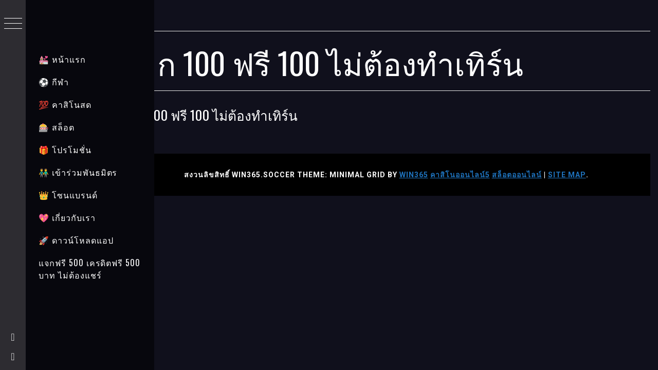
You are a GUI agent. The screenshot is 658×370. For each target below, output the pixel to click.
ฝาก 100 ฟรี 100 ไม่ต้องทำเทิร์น (250, 115)
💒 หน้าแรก (62, 59)
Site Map (587, 175)
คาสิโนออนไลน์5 (480, 175)
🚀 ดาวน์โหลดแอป (76, 240)
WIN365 (433, 175)
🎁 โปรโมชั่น (65, 149)
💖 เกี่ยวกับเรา (67, 217)
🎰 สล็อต (57, 127)
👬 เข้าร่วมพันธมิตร (78, 172)
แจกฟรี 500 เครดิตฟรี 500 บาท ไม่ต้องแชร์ (89, 268)
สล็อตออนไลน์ (537, 175)
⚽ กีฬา (54, 82)
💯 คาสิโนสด (65, 104)
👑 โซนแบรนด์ (68, 195)
